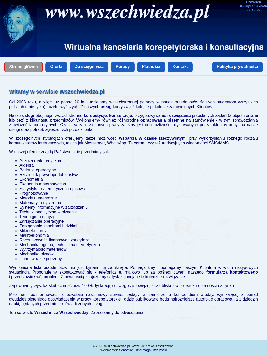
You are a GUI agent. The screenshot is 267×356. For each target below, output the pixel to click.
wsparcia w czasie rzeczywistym (152, 138)
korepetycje (95, 115)
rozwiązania (179, 115)
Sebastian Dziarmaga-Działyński (143, 350)
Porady (123, 66)
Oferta (56, 66)
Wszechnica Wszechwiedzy (61, 312)
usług (106, 106)
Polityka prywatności (237, 66)
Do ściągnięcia (89, 66)
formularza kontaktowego (232, 272)
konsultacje (120, 115)
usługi (28, 115)
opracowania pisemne (162, 120)
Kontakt (180, 66)
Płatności (151, 66)
